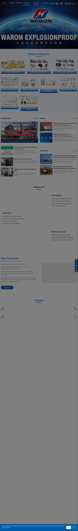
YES (68, 527)
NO (74, 527)
